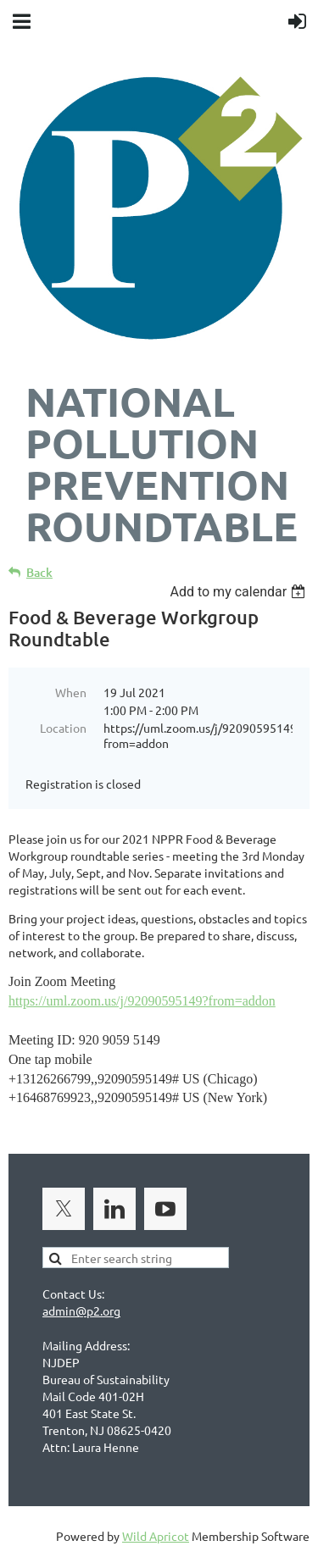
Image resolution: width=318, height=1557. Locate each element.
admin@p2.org (81, 1310)
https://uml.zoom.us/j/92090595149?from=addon (142, 1001)
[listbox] (240, 591)
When (70, 692)
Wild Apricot (155, 1535)
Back (39, 572)
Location (63, 727)
